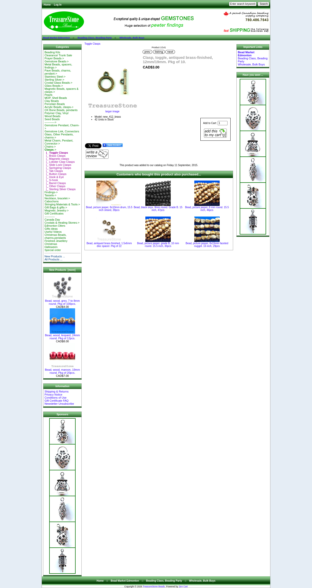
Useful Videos (53, 231)
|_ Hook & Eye (54, 177)
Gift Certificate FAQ (56, 400)
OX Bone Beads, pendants (60, 110)
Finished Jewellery (55, 240)
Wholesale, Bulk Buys (132, 37)
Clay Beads (51, 100)
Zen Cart (183, 586)
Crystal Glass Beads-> (58, 82)
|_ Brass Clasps (54, 155)
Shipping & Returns (56, 391)
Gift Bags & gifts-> (55, 207)
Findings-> (51, 192)
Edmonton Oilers (54, 225)
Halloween (50, 246)
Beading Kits (52, 52)
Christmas (50, 243)
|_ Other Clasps (54, 186)
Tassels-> (50, 195)
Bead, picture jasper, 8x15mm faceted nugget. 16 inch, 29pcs (207, 244)
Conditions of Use (55, 397)
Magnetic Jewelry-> (56, 210)
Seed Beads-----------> (52, 121)
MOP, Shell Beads (55, 97)
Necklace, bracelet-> (57, 198)
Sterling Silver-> (54, 79)
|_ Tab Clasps (53, 170)
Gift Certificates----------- (53, 215)
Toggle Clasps (92, 43)
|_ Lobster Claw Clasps (59, 161)
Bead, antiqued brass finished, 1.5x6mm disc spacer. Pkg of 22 (109, 244)
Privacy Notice (53, 394)
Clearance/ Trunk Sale (58, 55)
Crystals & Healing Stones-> (61, 222)
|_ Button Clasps (55, 173)
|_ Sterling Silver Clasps (60, 189)
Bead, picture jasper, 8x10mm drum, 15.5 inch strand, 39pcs (109, 208)
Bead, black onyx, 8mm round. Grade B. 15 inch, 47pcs (158, 208)
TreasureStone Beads (154, 586)
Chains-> (50, 146)
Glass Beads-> (53, 85)
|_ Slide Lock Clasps (57, 164)
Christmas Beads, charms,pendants (55, 236)
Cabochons (51, 201)
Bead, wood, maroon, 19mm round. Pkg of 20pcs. (62, 370)
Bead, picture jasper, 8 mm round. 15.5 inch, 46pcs (207, 208)
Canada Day (52, 219)
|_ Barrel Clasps (55, 183)
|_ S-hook (51, 180)
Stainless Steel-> (54, 76)
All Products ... (53, 259)
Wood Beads (52, 116)
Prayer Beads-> (54, 58)
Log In (58, 4)
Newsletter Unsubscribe (59, 403)
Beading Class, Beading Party (95, 37)
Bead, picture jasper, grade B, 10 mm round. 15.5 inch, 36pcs (158, 244)
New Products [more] (62, 270)
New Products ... (54, 256)
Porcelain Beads (54, 103)
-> (50, 149)
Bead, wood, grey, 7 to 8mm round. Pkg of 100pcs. (62, 301)
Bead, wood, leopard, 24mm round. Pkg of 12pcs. (62, 335)
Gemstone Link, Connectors (61, 131)
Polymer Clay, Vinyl (56, 113)
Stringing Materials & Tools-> (62, 204)
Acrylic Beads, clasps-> (58, 107)
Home (47, 4)
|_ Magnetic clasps (56, 158)
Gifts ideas (51, 228)
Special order (52, 250)
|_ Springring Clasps (57, 167)
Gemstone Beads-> (56, 61)
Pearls (48, 94)
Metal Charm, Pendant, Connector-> (58, 142)
